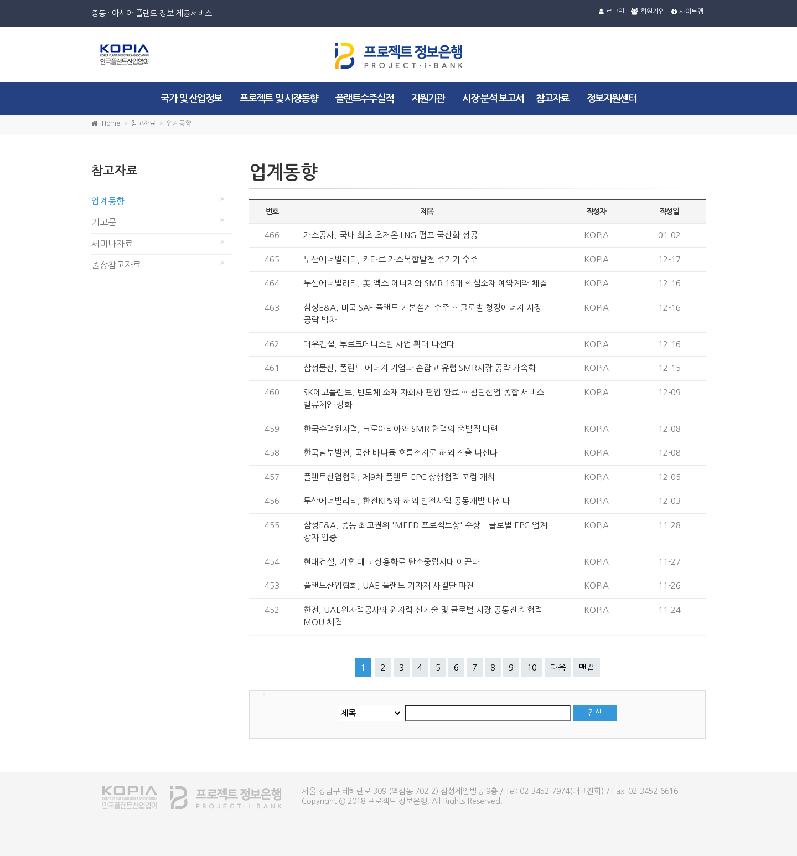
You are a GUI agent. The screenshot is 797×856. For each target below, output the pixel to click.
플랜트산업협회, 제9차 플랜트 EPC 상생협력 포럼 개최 (399, 477)
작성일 (669, 211)
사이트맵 (687, 11)
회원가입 (648, 11)
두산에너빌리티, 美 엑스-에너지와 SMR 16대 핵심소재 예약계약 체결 (425, 283)
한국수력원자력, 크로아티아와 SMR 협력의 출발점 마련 (400, 429)
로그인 (611, 11)
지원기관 (427, 99)
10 (532, 667)
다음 (558, 667)
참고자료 (552, 99)
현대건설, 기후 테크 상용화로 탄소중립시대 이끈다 (391, 562)
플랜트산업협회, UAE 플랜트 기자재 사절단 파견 (388, 585)
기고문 (103, 222)
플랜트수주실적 (364, 99)
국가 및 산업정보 (191, 99)
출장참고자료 (116, 264)
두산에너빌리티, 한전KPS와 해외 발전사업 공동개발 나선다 (406, 501)
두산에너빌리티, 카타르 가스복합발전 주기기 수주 (390, 259)
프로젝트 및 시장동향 (279, 99)
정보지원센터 (611, 99)
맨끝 (586, 667)
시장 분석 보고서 (493, 99)
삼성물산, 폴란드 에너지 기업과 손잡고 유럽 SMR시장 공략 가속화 (419, 368)
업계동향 (108, 201)
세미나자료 (112, 243)
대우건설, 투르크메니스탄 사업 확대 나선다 (378, 344)
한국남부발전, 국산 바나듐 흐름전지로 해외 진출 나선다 (400, 452)
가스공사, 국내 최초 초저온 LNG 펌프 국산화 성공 (390, 235)
